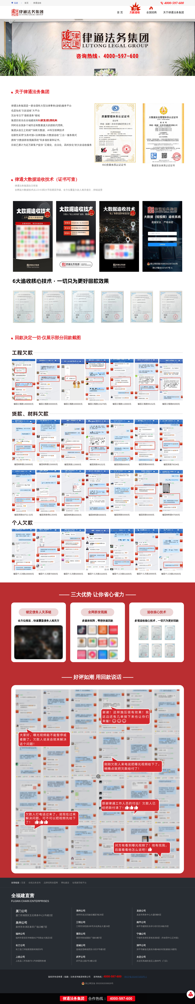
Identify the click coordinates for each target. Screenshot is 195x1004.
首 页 (120, 12)
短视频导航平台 (79, 882)
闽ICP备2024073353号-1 (135, 977)
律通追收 (37, 3)
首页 (26, 3)
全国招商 (151, 12)
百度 (23, 882)
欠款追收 (135, 12)
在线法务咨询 (34, 882)
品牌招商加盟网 (51, 882)
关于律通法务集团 (173, 12)
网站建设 (65, 882)
